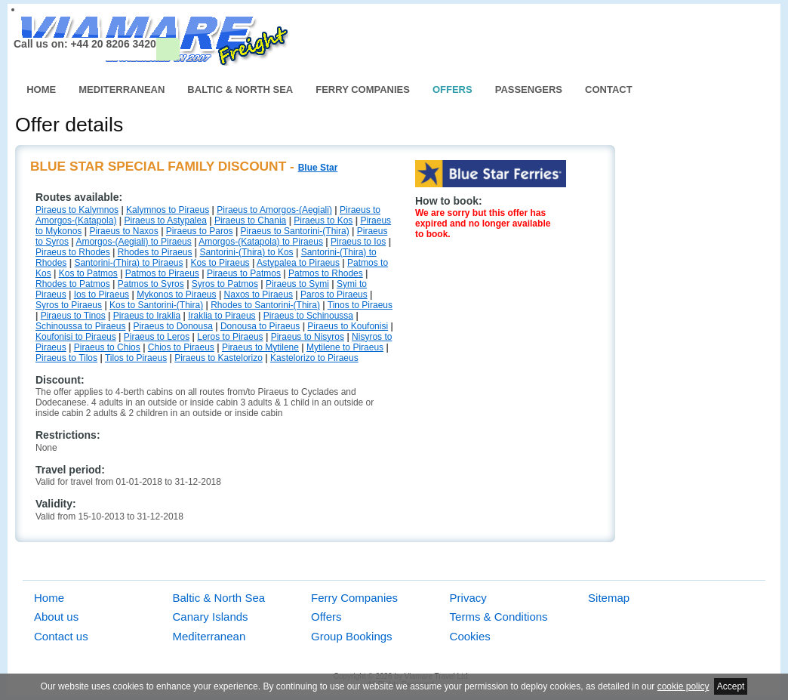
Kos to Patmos (88, 273)
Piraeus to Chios (107, 347)
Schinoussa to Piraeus (80, 326)
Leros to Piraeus (230, 336)
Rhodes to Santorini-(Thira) (265, 305)
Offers (452, 89)
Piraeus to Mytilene (260, 347)
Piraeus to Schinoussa (308, 315)
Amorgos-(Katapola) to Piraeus (261, 241)
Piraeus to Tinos (73, 315)
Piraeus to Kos (323, 220)
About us (56, 616)
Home (41, 89)
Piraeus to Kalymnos (77, 210)
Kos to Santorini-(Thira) (156, 305)
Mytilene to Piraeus (344, 347)
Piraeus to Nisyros (307, 336)
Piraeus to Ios (358, 241)
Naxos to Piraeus (258, 294)
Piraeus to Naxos (123, 231)
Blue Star (318, 167)
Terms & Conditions (499, 616)
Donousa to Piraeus (260, 326)
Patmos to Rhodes (325, 273)
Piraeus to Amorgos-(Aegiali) (274, 210)
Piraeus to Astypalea (165, 220)
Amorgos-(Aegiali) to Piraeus (133, 241)
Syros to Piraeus (68, 305)
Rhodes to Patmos (72, 284)
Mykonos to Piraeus (176, 294)
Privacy (468, 597)
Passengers (528, 89)
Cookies (470, 636)
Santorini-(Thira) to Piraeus (128, 262)
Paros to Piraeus (334, 294)
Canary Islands (210, 616)
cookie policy (683, 686)
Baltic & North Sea (240, 89)
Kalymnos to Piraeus (167, 210)
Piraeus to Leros (156, 336)
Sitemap (608, 597)
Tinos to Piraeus (360, 305)
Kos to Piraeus (220, 262)
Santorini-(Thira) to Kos (247, 252)
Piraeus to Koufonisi (347, 326)
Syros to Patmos (225, 284)
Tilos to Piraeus (136, 358)
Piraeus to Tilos (66, 358)
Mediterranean (121, 89)
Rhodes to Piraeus (155, 252)
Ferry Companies (363, 89)
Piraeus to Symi (297, 284)
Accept (731, 686)
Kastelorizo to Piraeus (314, 358)
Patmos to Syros (151, 284)
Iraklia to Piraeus (221, 315)
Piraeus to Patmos (244, 273)
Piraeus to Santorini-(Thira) (295, 231)
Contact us (61, 636)
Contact (609, 89)
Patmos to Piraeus (162, 273)
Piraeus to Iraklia (146, 315)
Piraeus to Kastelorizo (218, 358)
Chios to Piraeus (181, 347)
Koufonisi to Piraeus (75, 336)
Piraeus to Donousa (172, 326)
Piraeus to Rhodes (72, 252)
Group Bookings (351, 636)
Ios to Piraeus (101, 294)
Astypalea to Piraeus (298, 262)
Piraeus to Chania (250, 220)
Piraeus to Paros (199, 231)
